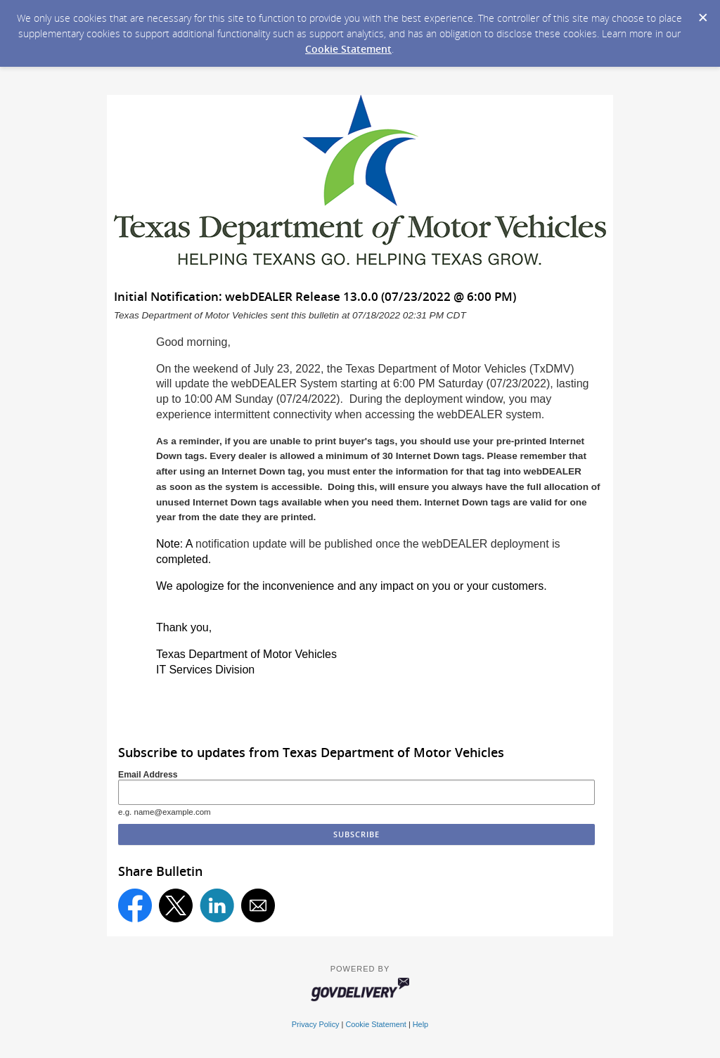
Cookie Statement (348, 49)
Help (420, 1024)
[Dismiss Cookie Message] (702, 13)
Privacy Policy (316, 1024)
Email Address (148, 775)
